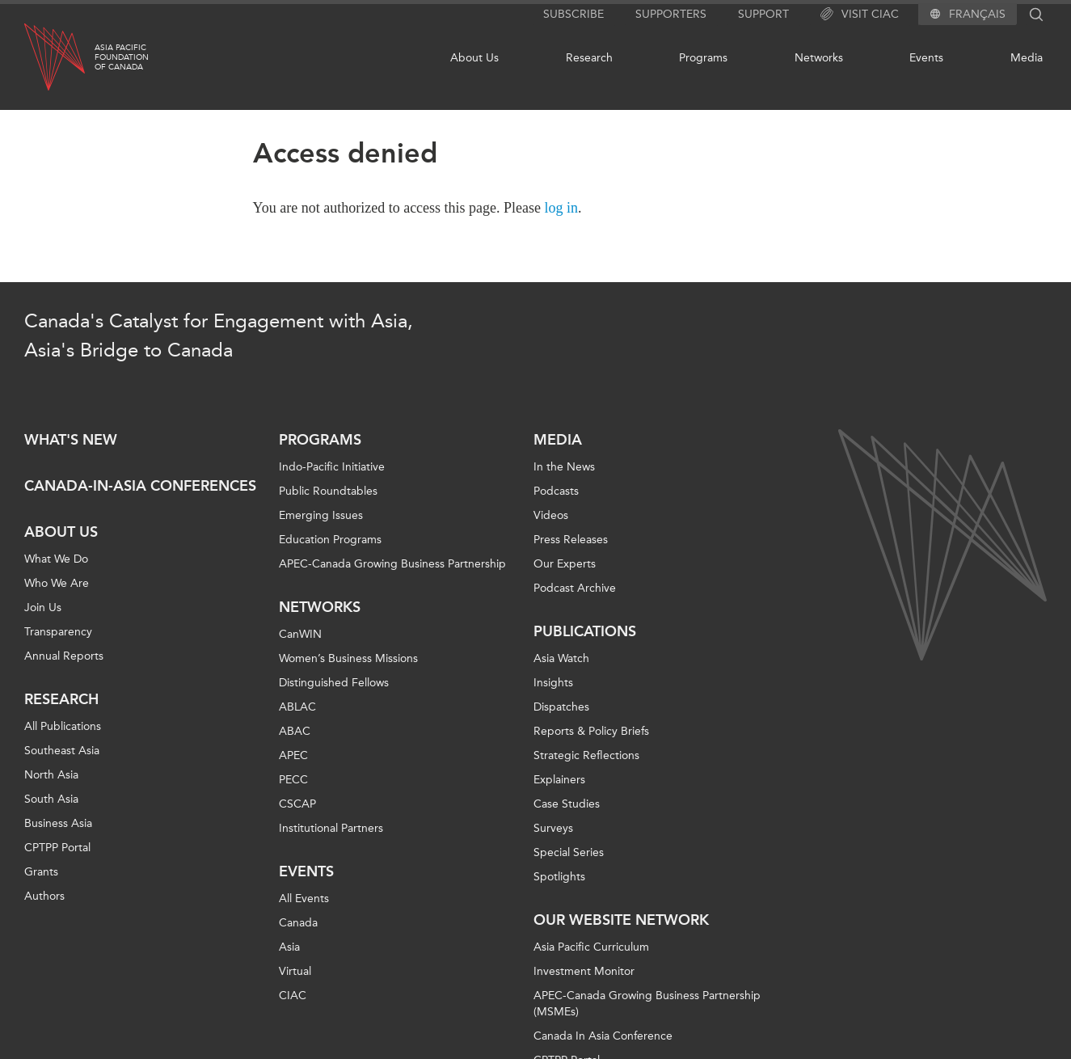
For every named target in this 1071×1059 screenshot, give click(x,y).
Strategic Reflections (586, 755)
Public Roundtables (328, 491)
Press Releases (570, 539)
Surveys (553, 828)
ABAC (294, 731)
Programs (703, 58)
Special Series (568, 852)
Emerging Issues (321, 515)
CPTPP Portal (57, 847)
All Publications (62, 726)
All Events (304, 898)
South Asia (51, 799)
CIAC (292, 995)
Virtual (295, 971)
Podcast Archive (574, 588)
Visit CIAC (859, 14)
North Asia (51, 775)
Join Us (42, 607)
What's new (70, 440)
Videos (550, 515)
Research (589, 58)
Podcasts (556, 491)
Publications (584, 631)
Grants (41, 872)
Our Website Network (621, 920)
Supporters (670, 14)
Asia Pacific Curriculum (591, 947)
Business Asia (58, 823)
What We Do (56, 559)
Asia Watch (561, 658)
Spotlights (559, 877)
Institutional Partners (331, 828)
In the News (564, 467)
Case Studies (566, 804)
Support (763, 14)
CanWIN (300, 634)
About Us (474, 58)
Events (926, 58)
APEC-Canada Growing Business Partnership (392, 564)
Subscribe (573, 14)
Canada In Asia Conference (603, 1036)
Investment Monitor (584, 971)
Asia (289, 947)
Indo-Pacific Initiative (332, 467)
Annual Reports (63, 656)
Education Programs (330, 539)
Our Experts (564, 564)
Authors (44, 896)
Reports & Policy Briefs (591, 731)
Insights (553, 683)
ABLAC (297, 707)
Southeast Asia (61, 750)
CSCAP (297, 804)
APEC (293, 755)
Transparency (58, 632)
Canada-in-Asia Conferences (140, 486)
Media (1026, 58)
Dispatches (561, 707)
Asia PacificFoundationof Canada (122, 57)
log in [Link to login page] (562, 208)
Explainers (559, 780)
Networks (819, 58)
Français (977, 14)
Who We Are (56, 583)
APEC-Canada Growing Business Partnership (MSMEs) (647, 1004)
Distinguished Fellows (334, 683)
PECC (293, 780)
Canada (298, 923)
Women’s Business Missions (348, 658)
